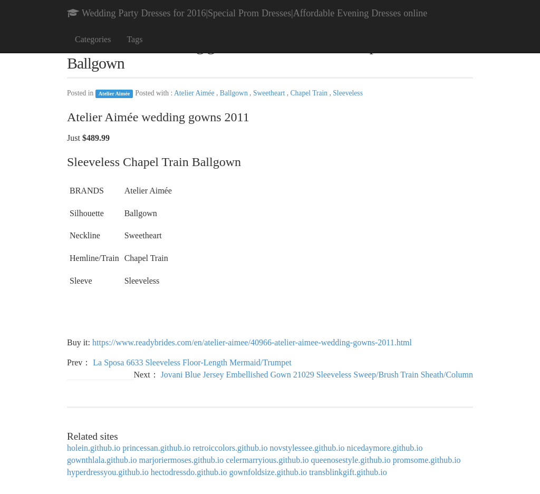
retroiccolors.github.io (229, 447)
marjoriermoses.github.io (181, 460)
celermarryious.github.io (267, 460)
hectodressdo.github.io (189, 472)
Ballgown (234, 93)
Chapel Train (309, 93)
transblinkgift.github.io (348, 472)
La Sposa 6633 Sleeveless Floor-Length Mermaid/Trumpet (192, 362)
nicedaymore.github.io (385, 447)
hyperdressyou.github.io (108, 472)
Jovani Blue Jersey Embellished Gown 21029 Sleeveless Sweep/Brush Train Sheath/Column (317, 374)
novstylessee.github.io (306, 447)
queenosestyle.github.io (351, 460)
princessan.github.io (156, 447)
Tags (134, 39)
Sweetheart (270, 93)
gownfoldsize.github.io (268, 472)
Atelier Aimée (114, 93)
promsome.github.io (427, 460)
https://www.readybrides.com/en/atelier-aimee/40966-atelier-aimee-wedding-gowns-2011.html (252, 342)
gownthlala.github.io (102, 460)
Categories (93, 39)
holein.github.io (93, 447)
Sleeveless (348, 93)
